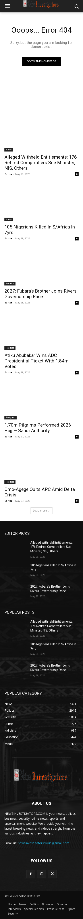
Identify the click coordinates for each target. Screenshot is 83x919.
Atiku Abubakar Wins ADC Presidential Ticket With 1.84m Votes (36, 361)
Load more (41, 510)
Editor (8, 174)
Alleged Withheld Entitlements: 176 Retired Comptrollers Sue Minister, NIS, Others (40, 162)
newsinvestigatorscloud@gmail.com (43, 843)
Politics (10, 283)
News (9, 149)
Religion (10, 417)
